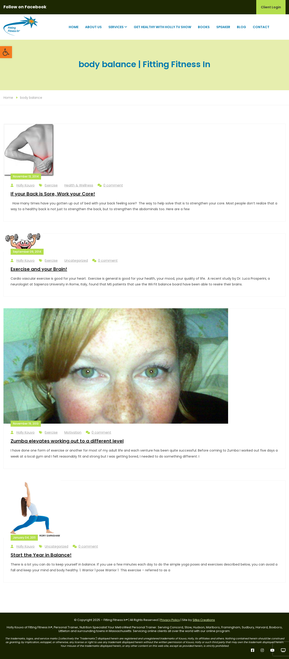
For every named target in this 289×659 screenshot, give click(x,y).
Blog (241, 27)
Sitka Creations (204, 620)
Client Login (271, 7)
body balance (31, 97)
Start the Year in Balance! (41, 555)
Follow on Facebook (24, 7)
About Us (93, 27)
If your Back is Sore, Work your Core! (53, 194)
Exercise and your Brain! (39, 269)
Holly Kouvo (23, 185)
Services (116, 27)
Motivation (72, 432)
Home (73, 27)
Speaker (223, 27)
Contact (261, 27)
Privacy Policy (170, 620)
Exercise (51, 185)
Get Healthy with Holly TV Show (162, 27)
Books (204, 27)
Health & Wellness (78, 185)
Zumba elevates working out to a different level (67, 441)
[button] (6, 52)
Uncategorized (76, 260)
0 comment (110, 185)
